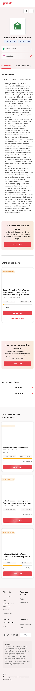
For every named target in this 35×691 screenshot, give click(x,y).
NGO (4, 627)
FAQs (22, 599)
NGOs (22, 628)
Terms (5, 677)
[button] (11, 41)
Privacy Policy (7, 680)
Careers (6, 610)
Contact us (7, 613)
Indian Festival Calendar (8, 605)
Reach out (24, 603)
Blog (4, 600)
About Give (7, 596)
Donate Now (17, 244)
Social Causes (25, 624)
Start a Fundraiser (18, 318)
